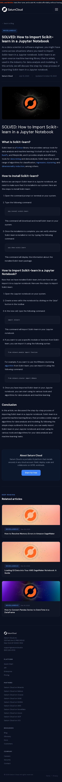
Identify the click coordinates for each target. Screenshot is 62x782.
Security (7, 760)
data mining (15, 159)
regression (41, 162)
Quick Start (8, 664)
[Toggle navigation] (56, 9)
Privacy (55, 776)
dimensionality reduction (13, 166)
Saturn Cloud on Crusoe (13, 695)
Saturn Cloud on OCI (12, 720)
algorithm (9, 365)
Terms (48, 776)
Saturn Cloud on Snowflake (15, 709)
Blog (5, 733)
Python (19, 147)
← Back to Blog (8, 23)
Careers (7, 756)
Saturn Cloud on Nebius (13, 691)
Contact (7, 763)
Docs (6, 740)
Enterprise (8, 671)
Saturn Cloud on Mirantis (14, 687)
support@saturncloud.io (13, 647)
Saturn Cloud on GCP (12, 717)
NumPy (5, 155)
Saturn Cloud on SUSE (13, 698)
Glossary (7, 736)
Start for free (31, 473)
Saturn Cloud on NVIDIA (13, 702)
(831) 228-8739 (9, 650)
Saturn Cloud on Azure (13, 713)
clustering (51, 162)
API (5, 668)
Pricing (6, 675)
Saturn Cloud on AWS (12, 706)
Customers (8, 744)
